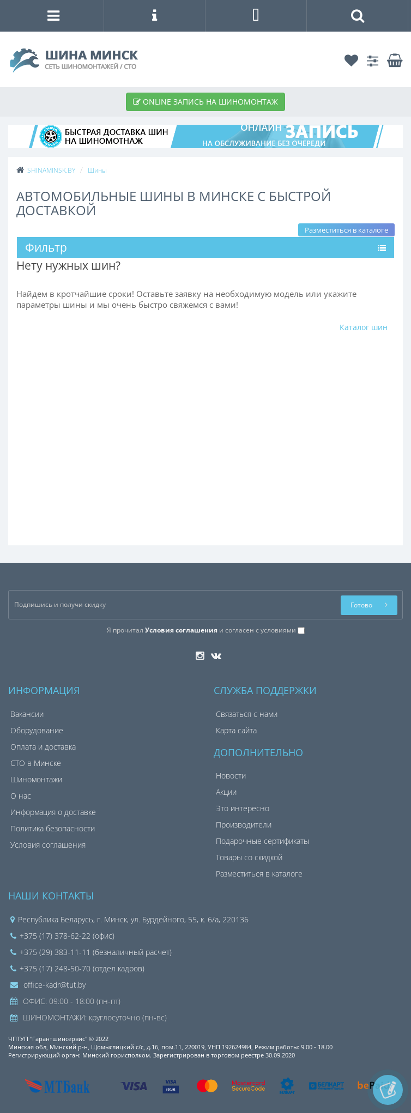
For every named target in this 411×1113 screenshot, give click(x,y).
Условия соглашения (48, 845)
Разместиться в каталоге (346, 230)
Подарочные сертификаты (262, 841)
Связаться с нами (246, 714)
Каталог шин (364, 327)
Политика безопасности (52, 828)
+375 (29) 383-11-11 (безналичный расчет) (91, 952)
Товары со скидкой (249, 857)
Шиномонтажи (36, 779)
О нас (20, 795)
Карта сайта (236, 730)
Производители (243, 824)
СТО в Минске (35, 763)
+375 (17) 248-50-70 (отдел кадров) (77, 968)
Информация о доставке (53, 812)
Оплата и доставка (43, 746)
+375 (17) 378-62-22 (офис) (62, 935)
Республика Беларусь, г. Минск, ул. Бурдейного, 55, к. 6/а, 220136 (133, 919)
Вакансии (27, 714)
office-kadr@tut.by (48, 985)
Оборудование (36, 730)
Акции (226, 792)
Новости (231, 775)
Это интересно (242, 808)
